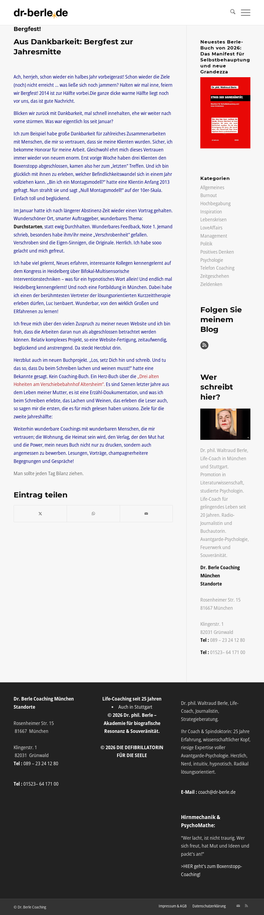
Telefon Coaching (217, 267)
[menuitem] (230, 12)
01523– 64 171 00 (227, 652)
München (236, 458)
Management (213, 235)
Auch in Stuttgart (135, 707)
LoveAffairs (211, 227)
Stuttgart (219, 466)
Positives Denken (217, 251)
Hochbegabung (215, 203)
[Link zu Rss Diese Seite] (246, 906)
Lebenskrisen (213, 219)
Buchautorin (212, 531)
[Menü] (242, 12)
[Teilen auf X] (40, 513)
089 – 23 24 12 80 (227, 640)
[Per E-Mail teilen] (146, 513)
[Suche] (230, 12)
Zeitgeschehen (214, 276)
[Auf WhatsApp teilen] (93, 513)
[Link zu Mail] (238, 906)
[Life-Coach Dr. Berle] (41, 12)
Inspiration (211, 211)
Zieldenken (211, 284)
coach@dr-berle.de (217, 792)
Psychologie (211, 260)
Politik (206, 243)
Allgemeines (212, 187)
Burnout (208, 195)
